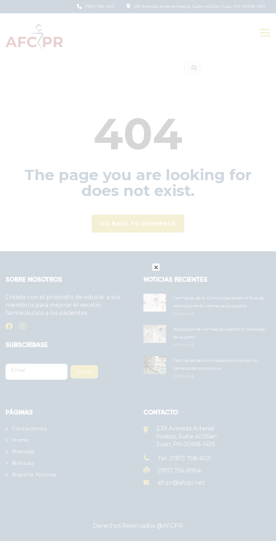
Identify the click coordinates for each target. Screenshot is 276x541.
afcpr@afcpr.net (181, 482)
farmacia (183, 313)
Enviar (84, 371)
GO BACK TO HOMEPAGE (138, 223)
